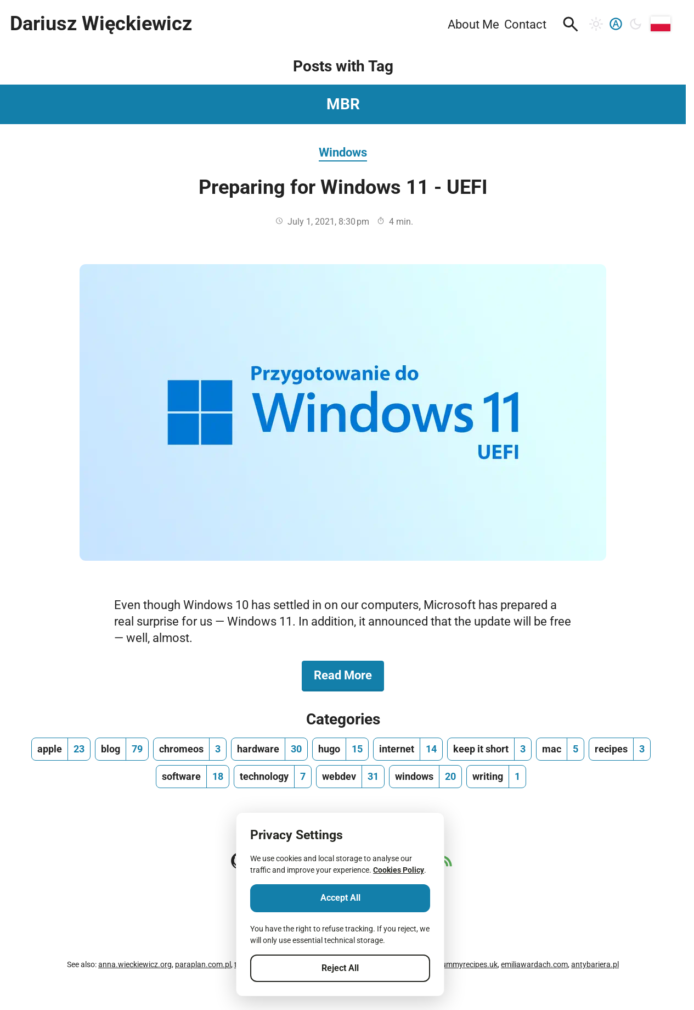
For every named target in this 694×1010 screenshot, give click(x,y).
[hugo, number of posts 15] (340, 749)
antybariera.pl (595, 964)
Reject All (340, 968)
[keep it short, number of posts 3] (489, 749)
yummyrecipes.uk (468, 964)
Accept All (340, 897)
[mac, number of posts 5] (560, 749)
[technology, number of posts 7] (273, 776)
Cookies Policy (398, 870)
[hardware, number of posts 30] (269, 749)
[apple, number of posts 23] (61, 749)
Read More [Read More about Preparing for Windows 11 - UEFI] (349, 674)
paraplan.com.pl (203, 964)
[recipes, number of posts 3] (620, 749)
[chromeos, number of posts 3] (190, 749)
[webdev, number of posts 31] (350, 776)
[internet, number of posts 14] (408, 749)
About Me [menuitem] (473, 24)
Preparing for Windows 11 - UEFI (343, 187)
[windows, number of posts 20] (425, 776)
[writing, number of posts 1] (496, 776)
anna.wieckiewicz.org (135, 964)
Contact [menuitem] (525, 24)
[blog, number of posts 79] (122, 749)
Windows (343, 152)
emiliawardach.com (534, 964)
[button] (570, 24)
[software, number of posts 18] (192, 776)
